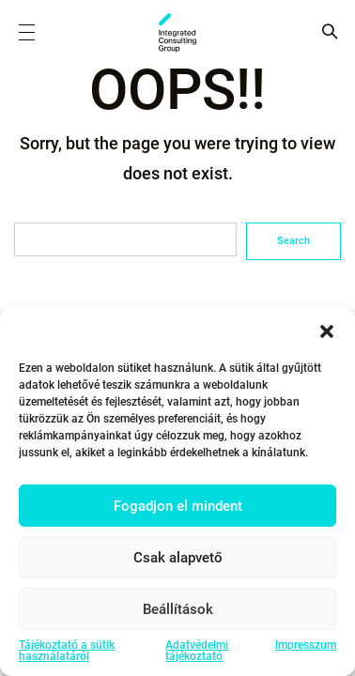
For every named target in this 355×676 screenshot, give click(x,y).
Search (293, 241)
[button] (326, 331)
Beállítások (178, 609)
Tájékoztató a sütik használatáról (67, 650)
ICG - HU (177, 33)
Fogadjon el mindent (178, 506)
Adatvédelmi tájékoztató (196, 650)
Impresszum (305, 645)
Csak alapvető (178, 557)
